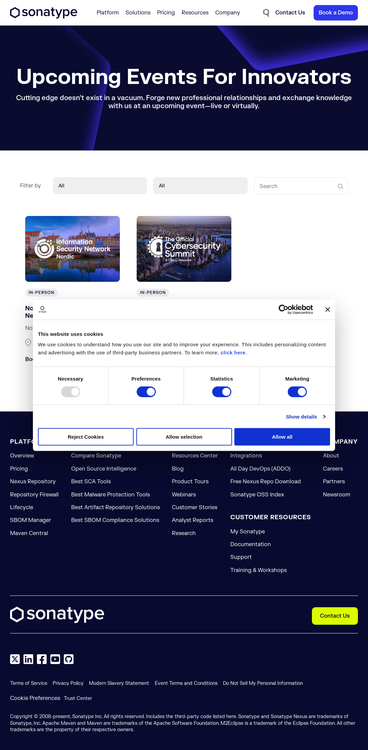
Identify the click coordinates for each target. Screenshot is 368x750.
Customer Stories (194, 507)
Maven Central (29, 533)
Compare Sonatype (96, 455)
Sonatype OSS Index (257, 494)
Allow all (282, 437)
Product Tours (190, 481)
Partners (334, 481)
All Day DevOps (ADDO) (260, 469)
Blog (178, 469)
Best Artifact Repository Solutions (115, 507)
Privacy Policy (68, 683)
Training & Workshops (258, 570)
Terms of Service (28, 683)
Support (241, 557)
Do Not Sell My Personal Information (263, 683)
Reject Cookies (86, 437)
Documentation (250, 544)
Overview (22, 455)
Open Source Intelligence (103, 469)
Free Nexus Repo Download (265, 481)
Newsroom (336, 494)
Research (184, 533)
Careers (333, 469)
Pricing (166, 12)
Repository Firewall (34, 494)
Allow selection (184, 437)
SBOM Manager (30, 520)
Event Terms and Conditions (186, 683)
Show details (301, 416)
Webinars (184, 494)
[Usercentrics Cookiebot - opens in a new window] (283, 309)
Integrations (246, 455)
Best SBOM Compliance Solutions (115, 520)
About (331, 455)
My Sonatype (247, 531)
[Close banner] (327, 309)
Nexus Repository (33, 481)
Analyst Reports (192, 520)
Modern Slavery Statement (119, 683)
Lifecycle (21, 507)
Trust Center (78, 698)
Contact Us (335, 616)
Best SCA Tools (91, 481)
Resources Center (195, 455)
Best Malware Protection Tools (110, 494)
